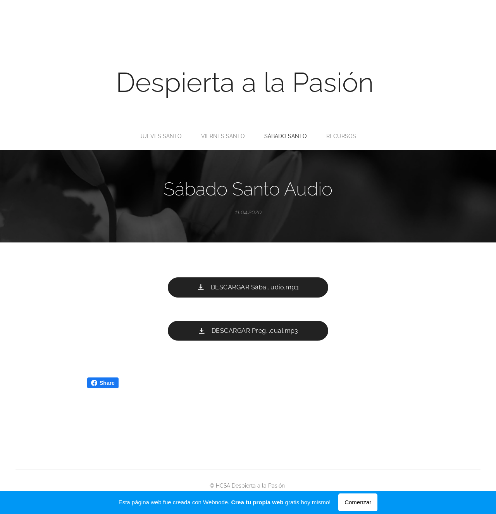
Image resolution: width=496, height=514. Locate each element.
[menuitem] (224, 136)
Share (103, 383)
